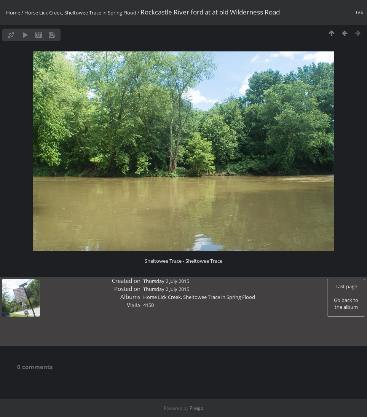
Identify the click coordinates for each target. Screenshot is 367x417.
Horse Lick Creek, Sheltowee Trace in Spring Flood (80, 12)
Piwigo (196, 408)
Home (13, 12)
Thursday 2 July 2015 (166, 281)
